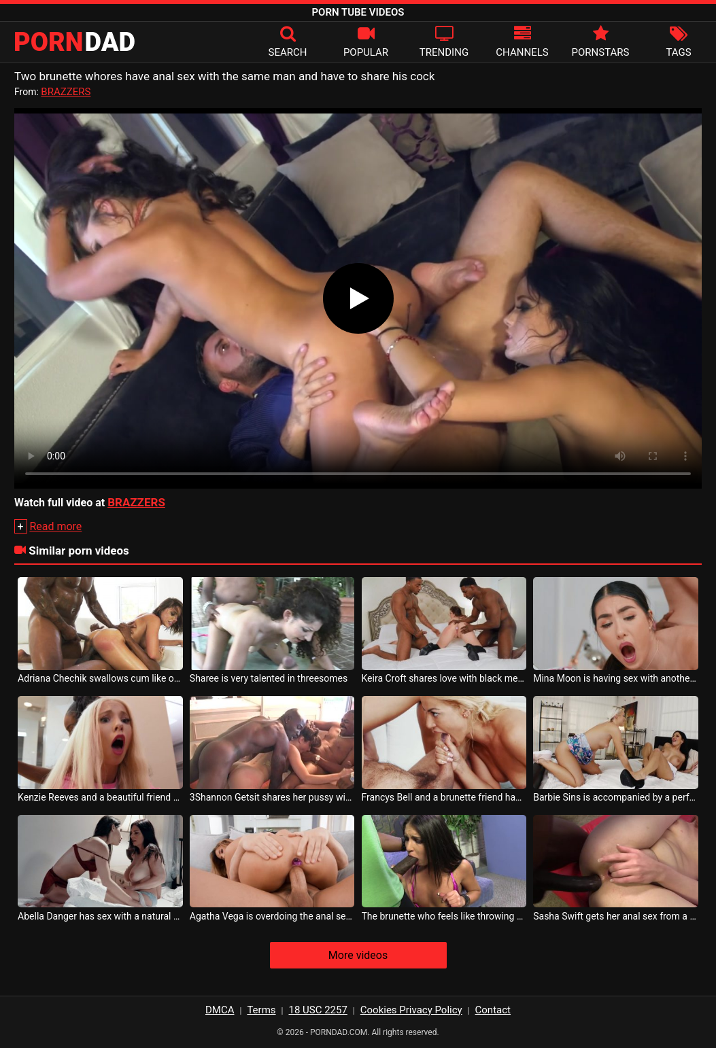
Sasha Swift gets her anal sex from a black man (615, 916)
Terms (261, 1010)
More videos (358, 955)
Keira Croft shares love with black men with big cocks (444, 678)
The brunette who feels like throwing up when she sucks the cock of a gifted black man (444, 916)
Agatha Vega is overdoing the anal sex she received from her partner (272, 916)
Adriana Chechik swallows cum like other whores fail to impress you (100, 678)
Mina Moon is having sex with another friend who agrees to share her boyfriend (615, 678)
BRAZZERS (65, 92)
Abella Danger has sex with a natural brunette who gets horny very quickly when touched (100, 916)
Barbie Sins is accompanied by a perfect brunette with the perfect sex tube (615, 797)
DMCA (220, 1010)
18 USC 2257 (317, 1010)
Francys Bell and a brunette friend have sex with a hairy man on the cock (444, 797)
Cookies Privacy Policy (411, 1010)
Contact (493, 1010)
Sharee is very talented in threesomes (268, 678)
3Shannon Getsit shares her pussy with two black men (272, 797)
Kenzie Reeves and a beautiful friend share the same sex (100, 797)
